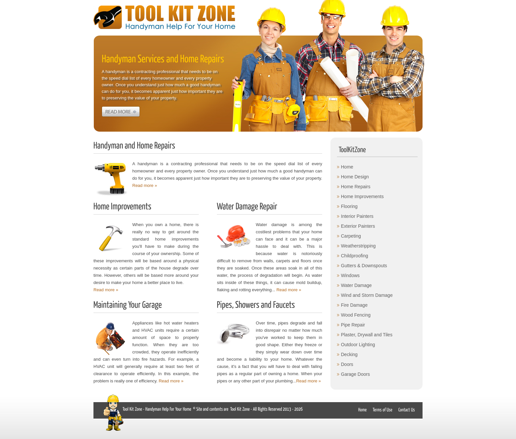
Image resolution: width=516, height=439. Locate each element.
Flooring (349, 206)
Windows (350, 275)
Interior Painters (357, 216)
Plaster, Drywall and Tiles (366, 334)
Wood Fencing (356, 315)
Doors (347, 364)
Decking (349, 354)
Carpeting (351, 236)
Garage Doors (355, 374)
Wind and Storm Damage (367, 295)
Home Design (355, 176)
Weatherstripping (358, 245)
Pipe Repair (353, 324)
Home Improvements (362, 196)
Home (347, 166)
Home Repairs (355, 186)
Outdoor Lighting (358, 344)
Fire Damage (354, 305)
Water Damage (356, 285)
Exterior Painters (358, 226)
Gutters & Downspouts (364, 265)
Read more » (144, 185)
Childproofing (354, 255)
